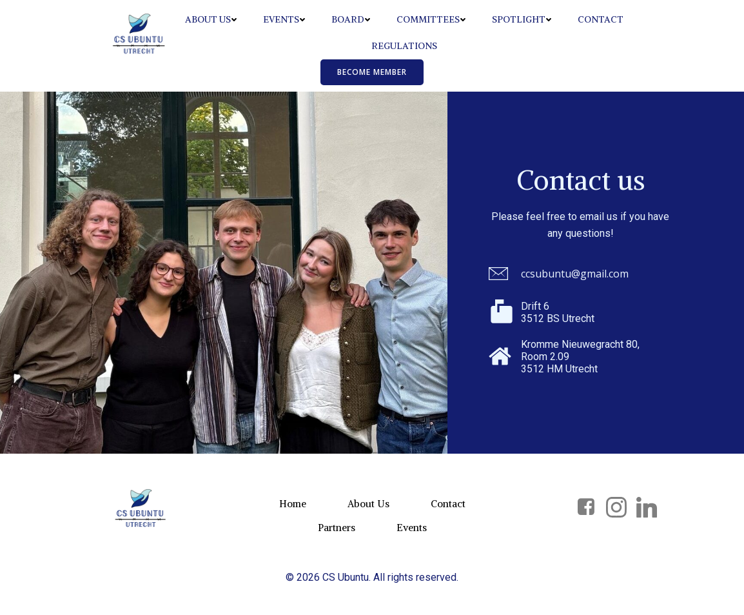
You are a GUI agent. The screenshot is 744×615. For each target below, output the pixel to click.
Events (284, 19)
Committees (431, 19)
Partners (336, 527)
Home (292, 504)
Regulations (404, 46)
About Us (211, 19)
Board (351, 19)
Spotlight (522, 19)
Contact (600, 19)
